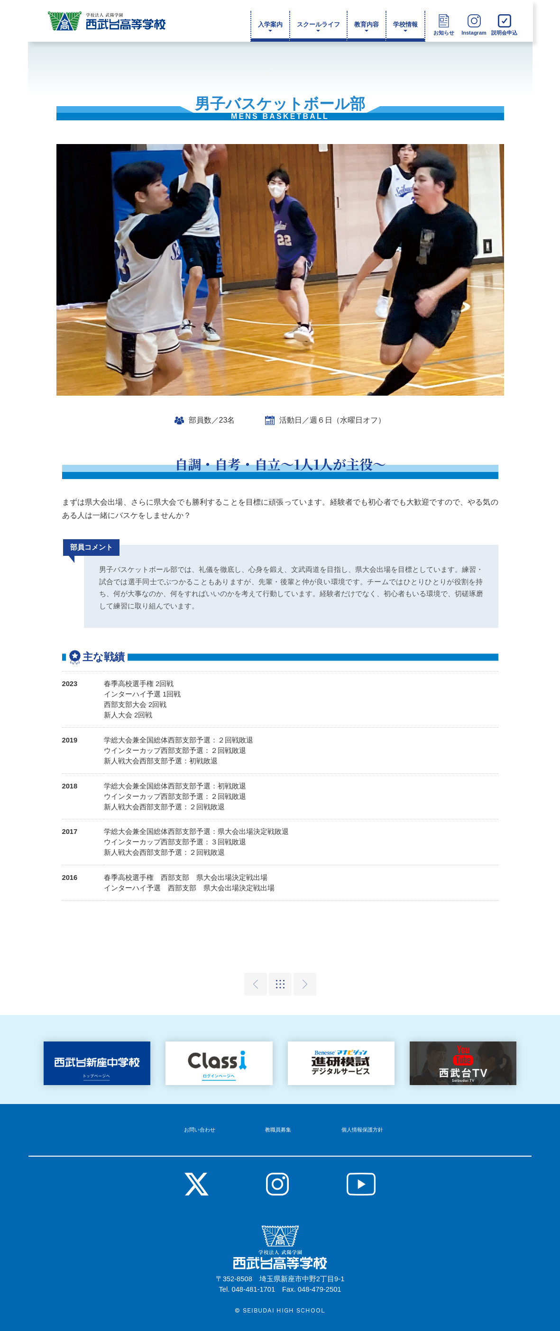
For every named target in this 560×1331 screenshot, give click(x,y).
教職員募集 (278, 1122)
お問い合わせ (211, 1122)
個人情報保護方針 (349, 1122)
